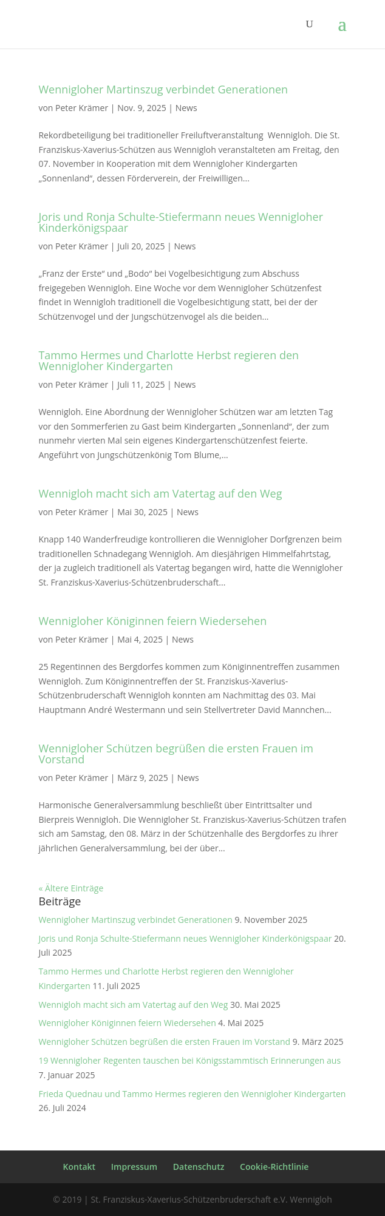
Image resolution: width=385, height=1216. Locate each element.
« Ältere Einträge (70, 888)
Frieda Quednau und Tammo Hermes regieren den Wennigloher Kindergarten (192, 1093)
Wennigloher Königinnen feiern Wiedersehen (152, 620)
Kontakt (79, 1166)
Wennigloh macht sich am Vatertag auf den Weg (160, 493)
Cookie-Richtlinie (274, 1166)
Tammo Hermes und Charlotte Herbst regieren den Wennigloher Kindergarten (168, 360)
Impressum (134, 1166)
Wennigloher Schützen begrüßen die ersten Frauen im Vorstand (175, 753)
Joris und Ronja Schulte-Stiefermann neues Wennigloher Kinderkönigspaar (180, 222)
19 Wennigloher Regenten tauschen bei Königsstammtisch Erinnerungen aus (189, 1060)
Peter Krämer (81, 107)
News (186, 107)
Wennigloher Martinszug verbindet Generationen (163, 89)
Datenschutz (199, 1166)
